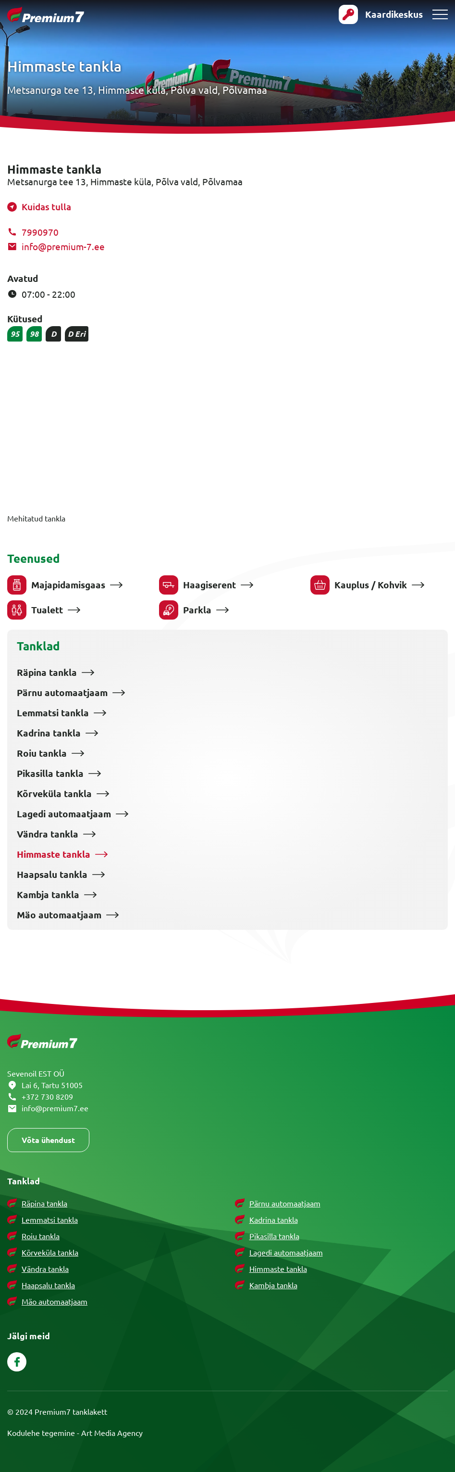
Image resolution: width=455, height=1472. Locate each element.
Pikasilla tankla (50, 773)
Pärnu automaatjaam (62, 692)
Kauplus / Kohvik (358, 585)
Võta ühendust (48, 1140)
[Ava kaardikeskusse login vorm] (381, 14)
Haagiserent (197, 585)
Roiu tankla (42, 753)
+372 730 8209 (47, 1096)
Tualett (35, 610)
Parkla (185, 610)
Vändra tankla (47, 834)
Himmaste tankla (53, 854)
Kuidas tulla (46, 207)
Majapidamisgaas (56, 585)
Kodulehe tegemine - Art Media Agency (75, 1432)
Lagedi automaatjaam (64, 814)
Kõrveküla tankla (54, 793)
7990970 (40, 232)
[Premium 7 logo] (45, 15)
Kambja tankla (48, 894)
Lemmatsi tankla (53, 713)
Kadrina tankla (49, 733)
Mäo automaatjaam (59, 915)
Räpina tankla (47, 672)
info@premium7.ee (55, 1108)
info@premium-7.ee (63, 246)
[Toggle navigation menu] (440, 14)
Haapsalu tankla (52, 874)
